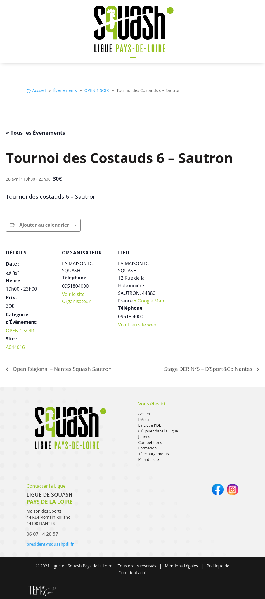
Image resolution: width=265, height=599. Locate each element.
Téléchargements (153, 453)
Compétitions (150, 442)
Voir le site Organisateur (76, 297)
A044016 (15, 347)
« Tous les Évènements (35, 132)
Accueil (144, 413)
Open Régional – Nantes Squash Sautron (61, 368)
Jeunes (144, 436)
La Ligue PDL (149, 425)
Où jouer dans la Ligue (158, 431)
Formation (147, 448)
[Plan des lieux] (205, 281)
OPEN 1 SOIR (20, 330)
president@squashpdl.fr (50, 544)
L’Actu (143, 419)
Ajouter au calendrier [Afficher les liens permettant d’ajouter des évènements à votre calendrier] (44, 225)
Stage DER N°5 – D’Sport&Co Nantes (209, 368)
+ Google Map (149, 300)
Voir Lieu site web (137, 324)
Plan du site (148, 459)
